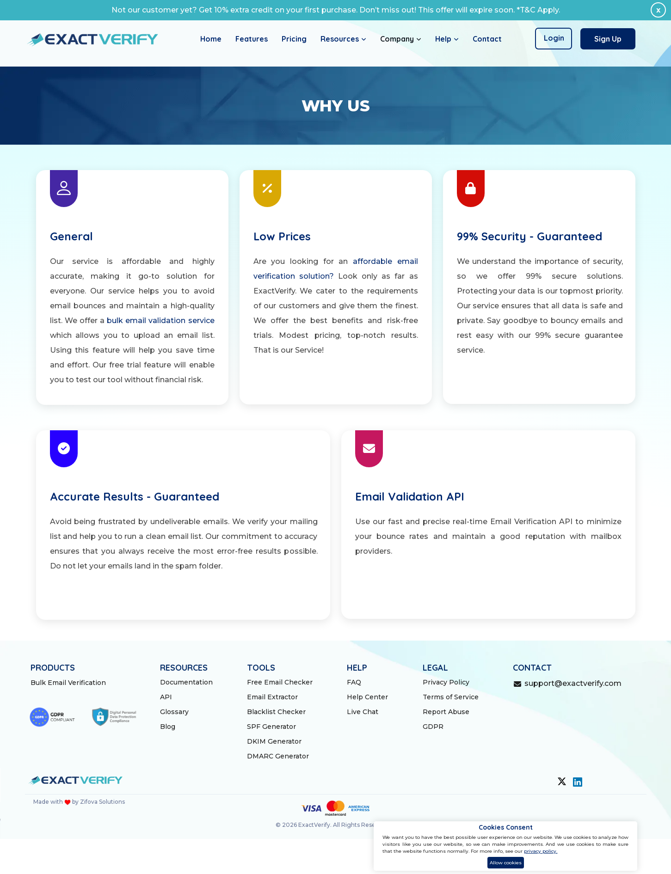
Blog (167, 726)
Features (251, 38)
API (166, 697)
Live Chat (362, 712)
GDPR (433, 726)
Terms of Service (451, 697)
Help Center (367, 697)
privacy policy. (540, 851)
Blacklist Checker (276, 712)
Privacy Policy (446, 682)
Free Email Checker (280, 682)
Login (554, 38)
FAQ (354, 682)
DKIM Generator (274, 741)
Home (211, 38)
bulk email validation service (160, 320)
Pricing (294, 38)
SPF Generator (271, 726)
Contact (487, 38)
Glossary (174, 712)
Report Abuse (446, 712)
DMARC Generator (278, 756)
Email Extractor (272, 697)
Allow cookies (506, 863)
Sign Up (608, 38)
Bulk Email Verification (68, 682)
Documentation (186, 682)
